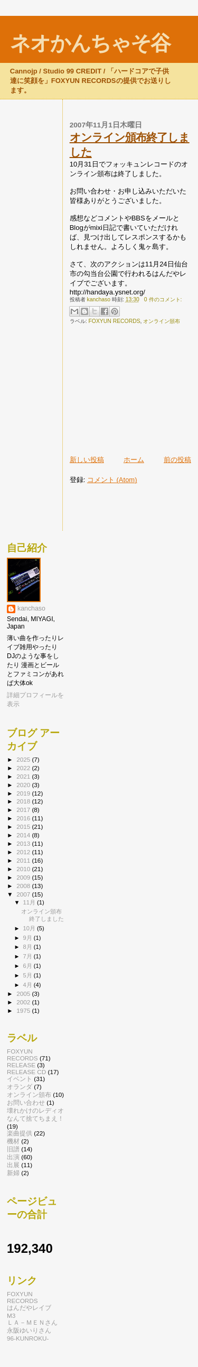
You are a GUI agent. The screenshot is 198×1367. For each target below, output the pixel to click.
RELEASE (21, 1064)
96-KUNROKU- (28, 1338)
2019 (24, 793)
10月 (30, 928)
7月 (28, 956)
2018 (24, 801)
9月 (28, 938)
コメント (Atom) (112, 480)
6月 (28, 966)
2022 (24, 767)
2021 (24, 776)
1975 (24, 1010)
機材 (13, 1141)
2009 (24, 877)
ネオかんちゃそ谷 (90, 43)
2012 (24, 851)
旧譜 (13, 1149)
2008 (24, 885)
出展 (13, 1164)
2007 (24, 894)
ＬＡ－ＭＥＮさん (32, 1322)
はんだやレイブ (29, 1307)
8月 (28, 947)
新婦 (13, 1172)
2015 (24, 826)
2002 (24, 1002)
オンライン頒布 (161, 321)
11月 (30, 902)
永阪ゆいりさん (29, 1330)
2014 (24, 835)
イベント (19, 1078)
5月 (28, 975)
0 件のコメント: (163, 299)
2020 (24, 784)
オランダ (19, 1086)
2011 (24, 860)
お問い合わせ (26, 1102)
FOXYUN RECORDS (114, 321)
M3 (11, 1315)
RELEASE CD (26, 1071)
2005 (24, 993)
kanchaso (31, 608)
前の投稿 (177, 460)
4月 (28, 985)
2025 (24, 759)
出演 (13, 1156)
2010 (24, 868)
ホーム (134, 460)
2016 (24, 818)
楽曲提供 (19, 1133)
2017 (24, 809)
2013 (24, 843)
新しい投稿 (87, 460)
